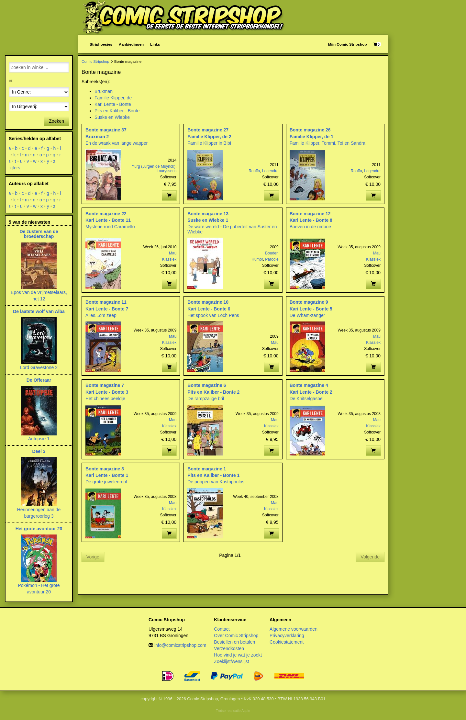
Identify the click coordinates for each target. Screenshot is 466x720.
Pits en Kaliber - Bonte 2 (213, 392)
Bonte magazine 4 (309, 385)
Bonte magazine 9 (309, 302)
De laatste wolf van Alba (39, 311)
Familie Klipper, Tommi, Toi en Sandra (327, 143)
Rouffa (254, 171)
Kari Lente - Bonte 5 (311, 308)
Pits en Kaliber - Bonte (116, 110)
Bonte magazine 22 (106, 213)
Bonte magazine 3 (104, 468)
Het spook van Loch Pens (213, 315)
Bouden (271, 253)
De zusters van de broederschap (38, 234)
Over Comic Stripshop (236, 635)
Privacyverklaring (287, 635)
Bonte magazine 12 (310, 213)
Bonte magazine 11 (106, 302)
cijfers (14, 167)
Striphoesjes (101, 44)
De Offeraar (39, 380)
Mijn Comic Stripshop (347, 44)
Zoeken (56, 121)
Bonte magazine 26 (310, 129)
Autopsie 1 (39, 438)
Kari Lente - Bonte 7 (106, 308)
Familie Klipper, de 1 (311, 136)
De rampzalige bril (205, 398)
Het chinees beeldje (105, 398)
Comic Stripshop (95, 61)
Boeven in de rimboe (310, 226)
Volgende (370, 556)
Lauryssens (166, 171)
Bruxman (103, 91)
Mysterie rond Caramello (110, 226)
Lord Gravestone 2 (39, 367)
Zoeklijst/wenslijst (231, 661)
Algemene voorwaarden (293, 629)
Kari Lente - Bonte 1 (106, 475)
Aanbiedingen (131, 44)
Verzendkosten (229, 648)
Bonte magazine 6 (206, 385)
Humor (257, 259)
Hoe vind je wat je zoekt (238, 655)
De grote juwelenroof (106, 481)
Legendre (270, 171)
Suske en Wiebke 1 (207, 220)
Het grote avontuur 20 (39, 528)
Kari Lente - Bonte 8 (311, 220)
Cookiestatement (287, 642)
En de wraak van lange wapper (116, 143)
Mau (172, 253)
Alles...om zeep (100, 315)
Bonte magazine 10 (207, 302)
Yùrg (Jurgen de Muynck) (153, 166)
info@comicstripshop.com (180, 645)
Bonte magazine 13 (207, 213)
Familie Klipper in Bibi (209, 143)
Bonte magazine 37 (106, 129)
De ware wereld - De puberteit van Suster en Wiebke (232, 229)
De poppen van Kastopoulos (215, 481)
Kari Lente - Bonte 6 (208, 308)
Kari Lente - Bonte (112, 104)
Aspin (245, 711)
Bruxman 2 (97, 136)
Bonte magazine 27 (207, 129)
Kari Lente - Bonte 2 (311, 392)
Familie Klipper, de (113, 97)
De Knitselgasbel (307, 398)
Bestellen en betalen (234, 642)
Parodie (271, 259)
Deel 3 (38, 451)
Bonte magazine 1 (206, 468)
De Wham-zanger (307, 315)
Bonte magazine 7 (104, 385)
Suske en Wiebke (112, 117)
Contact (221, 629)
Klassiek (169, 259)
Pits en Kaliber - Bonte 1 (213, 475)
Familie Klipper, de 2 (209, 136)
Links (155, 44)
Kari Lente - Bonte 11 (108, 220)
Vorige (92, 556)
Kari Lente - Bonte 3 (106, 392)
